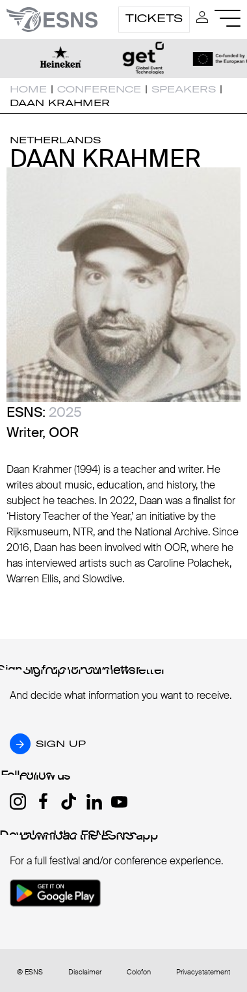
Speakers (183, 89)
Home (28, 89)
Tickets (154, 18)
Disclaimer (84, 972)
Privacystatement (203, 972)
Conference (99, 89)
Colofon (139, 972)
